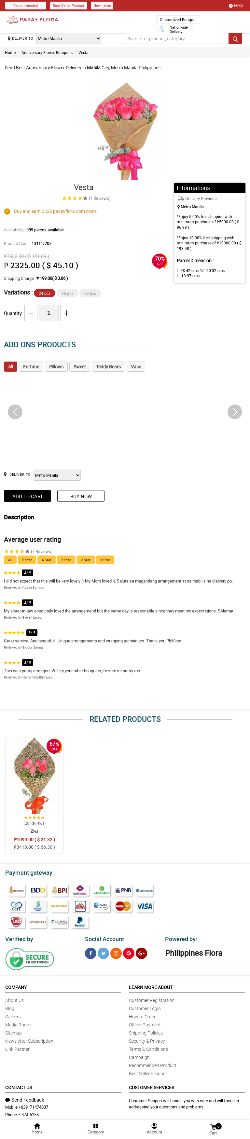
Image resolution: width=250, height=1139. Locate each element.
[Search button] (235, 38)
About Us (14, 998)
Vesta (83, 52)
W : (209, 270)
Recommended (25, 5)
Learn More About (151, 985)
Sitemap (13, 1031)
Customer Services (151, 1085)
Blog (9, 1006)
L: (186, 270)
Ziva (34, 831)
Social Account (102, 937)
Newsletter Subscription (29, 1039)
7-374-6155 (28, 1113)
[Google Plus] (141, 951)
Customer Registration (151, 998)
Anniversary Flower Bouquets (47, 52)
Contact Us (18, 1085)
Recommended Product (152, 1063)
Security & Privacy (147, 1039)
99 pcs (90, 293)
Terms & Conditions (148, 1047)
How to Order (142, 1014)
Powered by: (179, 937)
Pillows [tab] (56, 367)
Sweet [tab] (80, 367)
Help (236, 5)
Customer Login (145, 1006)
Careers (13, 1014)
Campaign (139, 1055)
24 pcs (44, 293)
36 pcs (67, 293)
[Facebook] (90, 951)
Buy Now (81, 496)
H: (187, 275)
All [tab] (10, 367)
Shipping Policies (146, 1031)
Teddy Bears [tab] (108, 367)
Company (16, 985)
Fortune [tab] (31, 367)
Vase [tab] (136, 367)
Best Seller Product (68, 5)
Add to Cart (27, 496)
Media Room (18, 1023)
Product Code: (26, 243)
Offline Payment (145, 1023)
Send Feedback (24, 1097)
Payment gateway (26, 872)
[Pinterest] (128, 951)
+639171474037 (33, 1105)
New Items (102, 5)
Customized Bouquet (178, 19)
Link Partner (17, 1047)
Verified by (18, 937)
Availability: (32, 230)
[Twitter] (103, 951)
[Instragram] (116, 951)
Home (10, 52)
